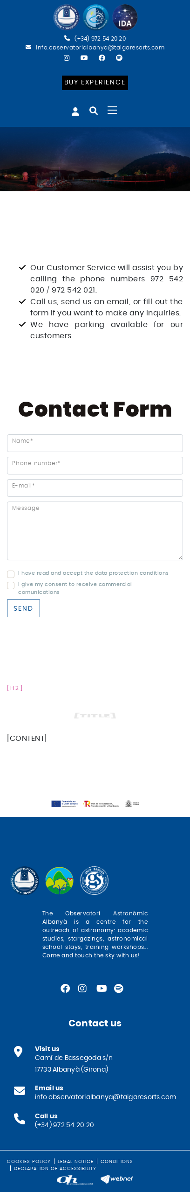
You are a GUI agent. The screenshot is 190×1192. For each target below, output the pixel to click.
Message (26, 508)
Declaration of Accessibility (55, 1168)
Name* (23, 441)
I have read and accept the (55, 573)
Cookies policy (29, 1161)
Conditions (117, 1161)
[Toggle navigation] (112, 110)
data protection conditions (132, 573)
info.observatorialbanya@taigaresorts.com (100, 47)
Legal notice (76, 1161)
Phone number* (36, 463)
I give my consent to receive (57, 584)
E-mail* (23, 485)
